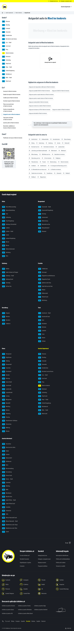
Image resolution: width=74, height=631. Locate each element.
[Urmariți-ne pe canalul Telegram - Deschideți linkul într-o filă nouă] (10, 593)
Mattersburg (43, 221)
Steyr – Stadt (7, 67)
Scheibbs (6, 507)
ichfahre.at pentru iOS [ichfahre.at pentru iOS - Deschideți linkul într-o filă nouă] (7, 613)
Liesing (5, 396)
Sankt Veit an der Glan (45, 286)
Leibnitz (6, 228)
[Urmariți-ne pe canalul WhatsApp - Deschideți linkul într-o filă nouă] (64, 589)
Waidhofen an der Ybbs (9, 528)
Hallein (5, 269)
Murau (5, 246)
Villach (41, 290)
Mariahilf (6, 403)
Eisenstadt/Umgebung (45, 210)
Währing (6, 428)
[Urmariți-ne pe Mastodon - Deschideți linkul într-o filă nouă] (46, 593)
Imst (41, 320)
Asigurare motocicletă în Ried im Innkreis (38, 102)
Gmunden (6, 32)
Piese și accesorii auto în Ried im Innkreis (8, 105)
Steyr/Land (6, 64)
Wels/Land (6, 81)
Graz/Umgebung (8, 221)
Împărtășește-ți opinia (25, 562)
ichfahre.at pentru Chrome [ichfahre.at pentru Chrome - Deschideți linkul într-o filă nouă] (8, 606)
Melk (5, 490)
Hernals (6, 375)
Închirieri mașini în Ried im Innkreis (11, 101)
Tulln (5, 514)
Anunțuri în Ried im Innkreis (9, 91)
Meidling (6, 407)
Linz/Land (6, 46)
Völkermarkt (43, 293)
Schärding (6, 60)
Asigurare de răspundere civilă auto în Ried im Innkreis (42, 87)
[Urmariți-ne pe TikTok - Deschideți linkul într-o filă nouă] (10, 584)
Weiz (5, 256)
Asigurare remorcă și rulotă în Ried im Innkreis (40, 106)
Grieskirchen (7, 36)
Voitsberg (6, 252)
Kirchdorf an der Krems (9, 39)
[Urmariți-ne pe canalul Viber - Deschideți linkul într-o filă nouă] (28, 593)
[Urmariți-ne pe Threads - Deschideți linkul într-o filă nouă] (46, 580)
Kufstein (42, 327)
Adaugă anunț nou (42, 555)
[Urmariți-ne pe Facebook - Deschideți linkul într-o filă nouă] (10, 580)
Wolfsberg (42, 300)
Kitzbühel (42, 324)
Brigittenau (6, 357)
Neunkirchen (7, 497)
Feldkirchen (43, 269)
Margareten (6, 400)
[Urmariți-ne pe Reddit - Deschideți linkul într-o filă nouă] (46, 584)
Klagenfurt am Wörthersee (46, 276)
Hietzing (6, 379)
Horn (5, 465)
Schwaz (41, 341)
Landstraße (6, 389)
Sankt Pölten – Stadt (9, 500)
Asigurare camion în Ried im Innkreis (61, 109)
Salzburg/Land (7, 279)
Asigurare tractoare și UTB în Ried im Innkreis (39, 109)
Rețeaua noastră (42, 562)
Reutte (41, 338)
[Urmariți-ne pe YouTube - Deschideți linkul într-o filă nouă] (64, 580)
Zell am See (6, 286)
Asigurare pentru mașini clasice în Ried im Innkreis (41, 98)
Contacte (22, 566)
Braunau (6, 21)
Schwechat (6, 511)
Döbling (6, 361)
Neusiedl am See (44, 224)
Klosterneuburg (8, 469)
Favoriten (6, 368)
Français (18, 621)
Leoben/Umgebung (8, 238)
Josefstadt (6, 386)
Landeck (42, 331)
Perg (5, 50)
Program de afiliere (42, 566)
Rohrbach (6, 57)
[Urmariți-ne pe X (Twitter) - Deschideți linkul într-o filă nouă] (28, 584)
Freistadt (6, 29)
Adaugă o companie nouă (44, 559)
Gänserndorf (7, 458)
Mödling (6, 486)
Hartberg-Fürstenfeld (9, 224)
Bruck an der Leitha (8, 447)
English (38, 621)
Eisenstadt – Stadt (44, 207)
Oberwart (42, 231)
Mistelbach (6, 493)
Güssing (42, 214)
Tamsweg (6, 283)
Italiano (33, 621)
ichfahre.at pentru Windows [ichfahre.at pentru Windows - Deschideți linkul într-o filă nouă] (25, 609)
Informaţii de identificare (62, 555)
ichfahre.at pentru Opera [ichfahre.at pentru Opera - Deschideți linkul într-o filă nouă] (8, 609)
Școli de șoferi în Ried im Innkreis (11, 123)
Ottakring (6, 414)
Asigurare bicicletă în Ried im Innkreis (38, 113)
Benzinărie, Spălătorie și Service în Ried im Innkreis (9, 127)
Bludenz (6, 317)
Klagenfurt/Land (44, 279)
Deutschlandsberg (8, 210)
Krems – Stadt (7, 479)
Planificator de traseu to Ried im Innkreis (12, 138)
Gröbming (6, 217)
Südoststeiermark (8, 249)
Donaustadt (7, 364)
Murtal (5, 242)
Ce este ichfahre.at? (25, 555)
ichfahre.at (8, 628)
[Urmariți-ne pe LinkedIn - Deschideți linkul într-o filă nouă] (28, 589)
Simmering (6, 424)
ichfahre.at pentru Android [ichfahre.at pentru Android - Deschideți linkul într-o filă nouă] (40, 609)
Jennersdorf (43, 217)
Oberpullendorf (43, 228)
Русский (7, 621)
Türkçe (12, 621)
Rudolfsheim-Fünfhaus (9, 421)
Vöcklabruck (7, 74)
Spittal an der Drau (44, 283)
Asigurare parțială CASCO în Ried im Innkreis (39, 91)
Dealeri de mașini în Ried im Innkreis (11, 94)
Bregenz (6, 313)
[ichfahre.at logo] (4, 6)
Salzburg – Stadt (8, 276)
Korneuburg (7, 472)
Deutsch (43, 621)
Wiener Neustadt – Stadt (10, 521)
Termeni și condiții (60, 566)
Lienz (41, 334)
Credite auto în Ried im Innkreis (10, 98)
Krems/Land (7, 476)
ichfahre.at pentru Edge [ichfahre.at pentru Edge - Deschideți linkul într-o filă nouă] (40, 606)
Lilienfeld (6, 483)
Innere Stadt (7, 382)
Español (23, 621)
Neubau (6, 410)
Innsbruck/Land (44, 317)
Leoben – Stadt (7, 231)
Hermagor (42, 272)
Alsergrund (6, 354)
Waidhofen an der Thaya (10, 525)
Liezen (5, 235)
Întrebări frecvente (24, 559)
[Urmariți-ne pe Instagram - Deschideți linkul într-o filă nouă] (28, 580)
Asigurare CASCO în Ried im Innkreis (60, 91)
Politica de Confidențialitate (63, 559)
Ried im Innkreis (19, 12)
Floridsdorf (6, 372)
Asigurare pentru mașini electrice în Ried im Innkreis (41, 94)
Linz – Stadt (6, 43)
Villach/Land (43, 297)
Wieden (5, 431)
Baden (5, 451)
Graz (5, 214)
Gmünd (5, 455)
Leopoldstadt (7, 393)
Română (28, 621)
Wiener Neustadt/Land (9, 518)
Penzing (6, 417)
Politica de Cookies (60, 562)
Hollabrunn (6, 462)
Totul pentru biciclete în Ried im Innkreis (8, 118)
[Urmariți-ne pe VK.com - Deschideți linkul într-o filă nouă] (46, 589)
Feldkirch (6, 324)
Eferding (6, 25)
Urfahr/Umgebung (8, 71)
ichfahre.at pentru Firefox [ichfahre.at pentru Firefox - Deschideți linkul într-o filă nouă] (24, 606)
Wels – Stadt (7, 78)
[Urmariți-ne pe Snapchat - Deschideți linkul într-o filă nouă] (64, 584)
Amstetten (6, 444)
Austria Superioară (9, 12)
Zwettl (5, 532)
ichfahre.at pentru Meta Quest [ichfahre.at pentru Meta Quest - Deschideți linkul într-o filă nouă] (25, 613)
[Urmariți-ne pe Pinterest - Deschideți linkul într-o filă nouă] (10, 589)
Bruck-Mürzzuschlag (9, 207)
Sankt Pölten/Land (8, 504)
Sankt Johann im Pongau (10, 272)
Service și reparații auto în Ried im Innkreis (8, 110)
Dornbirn (6, 320)
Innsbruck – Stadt (44, 313)
